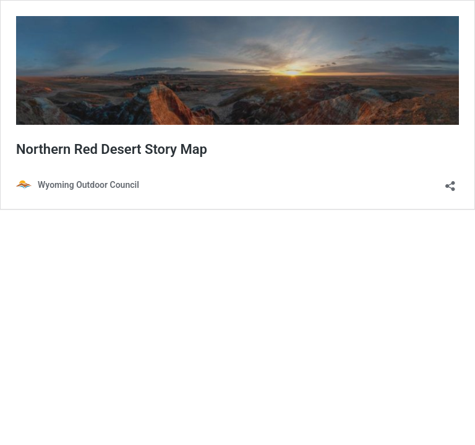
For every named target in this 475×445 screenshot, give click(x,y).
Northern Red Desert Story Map (111, 149)
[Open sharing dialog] (450, 182)
